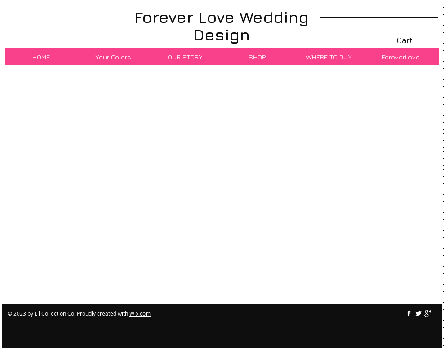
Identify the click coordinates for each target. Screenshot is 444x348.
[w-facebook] (409, 313)
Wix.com (140, 313)
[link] (411, 40)
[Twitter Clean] (418, 313)
